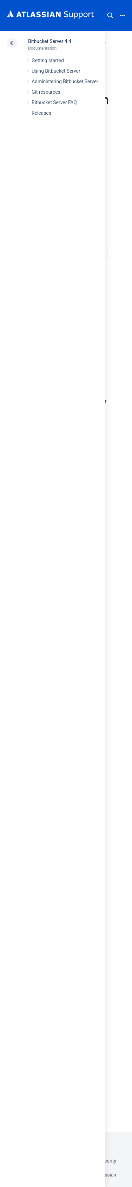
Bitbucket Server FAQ (54, 102)
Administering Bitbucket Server (65, 81)
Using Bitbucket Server (56, 71)
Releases (41, 113)
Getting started (48, 60)
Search (110, 15)
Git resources (46, 92)
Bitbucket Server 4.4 (49, 41)
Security (107, 1161)
